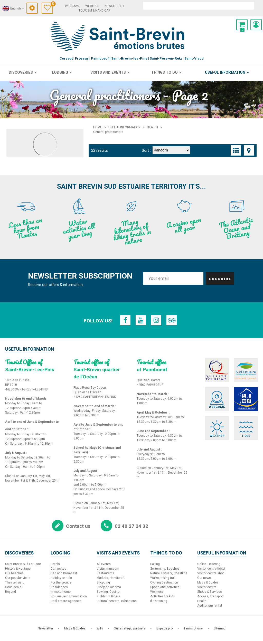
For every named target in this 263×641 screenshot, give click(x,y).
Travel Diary (52, 4)
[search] (198, 5)
